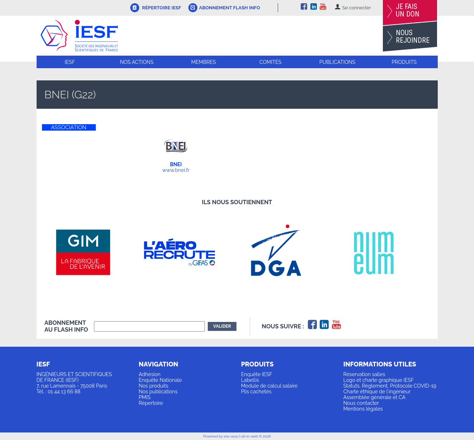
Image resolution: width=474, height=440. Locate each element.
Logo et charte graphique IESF (378, 380)
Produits (404, 62)
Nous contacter (361, 403)
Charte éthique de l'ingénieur (376, 391)
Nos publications (158, 391)
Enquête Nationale (160, 380)
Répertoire (151, 403)
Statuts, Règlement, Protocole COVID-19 (389, 386)
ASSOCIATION (68, 127)
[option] (92, 252)
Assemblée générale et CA (374, 397)
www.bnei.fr (175, 170)
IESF (70, 62)
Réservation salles (364, 374)
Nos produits (154, 386)
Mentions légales (363, 409)
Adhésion (150, 374)
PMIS (145, 397)
